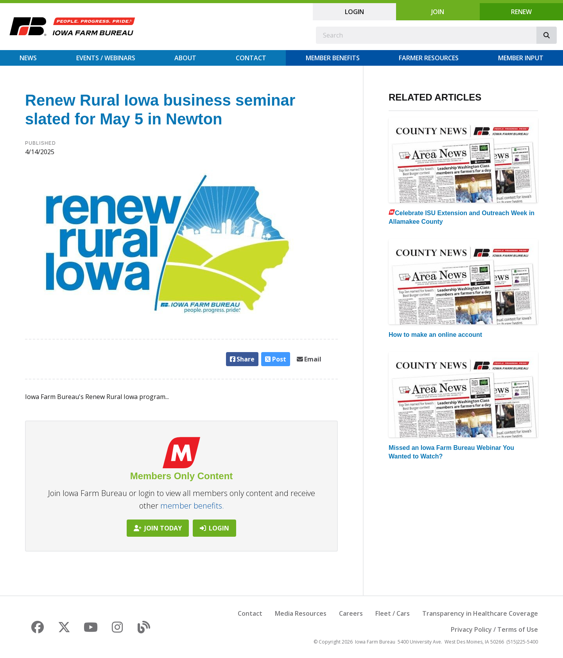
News (28, 58)
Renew (521, 11)
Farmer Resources (429, 58)
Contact (251, 58)
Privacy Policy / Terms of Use (494, 629)
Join (437, 11)
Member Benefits (333, 58)
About (185, 58)
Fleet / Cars (392, 613)
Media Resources (300, 613)
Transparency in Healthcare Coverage (480, 613)
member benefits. (192, 505)
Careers (351, 613)
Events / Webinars (105, 58)
